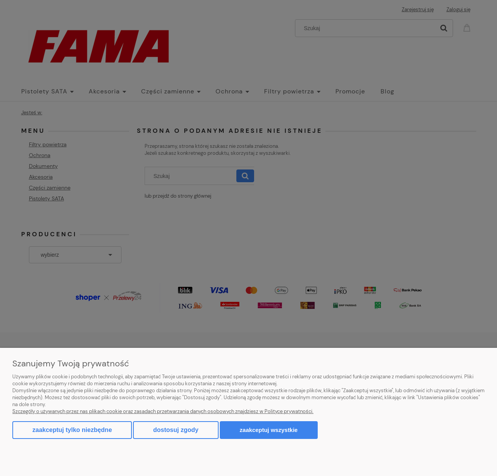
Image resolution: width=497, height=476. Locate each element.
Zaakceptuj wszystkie (269, 430)
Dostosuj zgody (175, 430)
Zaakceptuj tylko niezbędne (72, 430)
